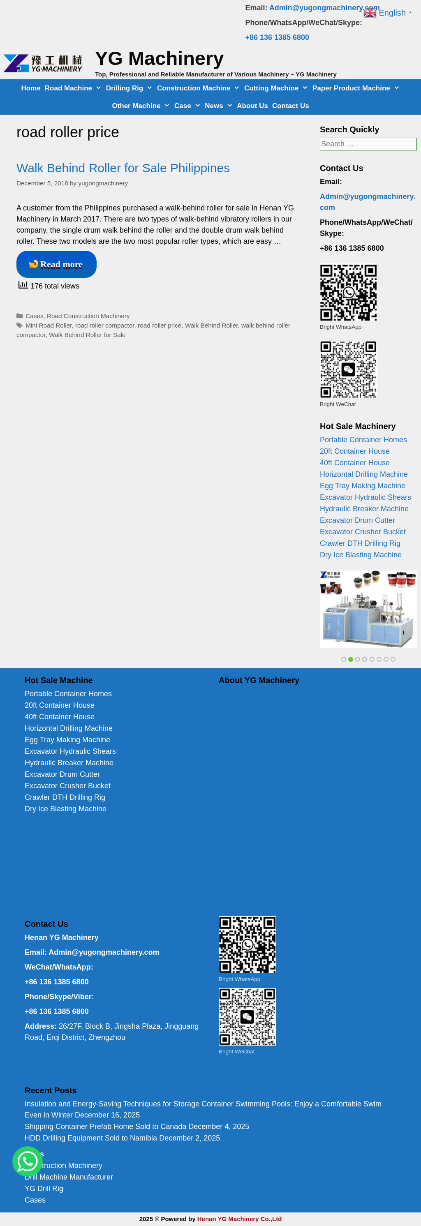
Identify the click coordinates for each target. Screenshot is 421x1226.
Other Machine (142, 106)
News (220, 106)
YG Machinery (159, 58)
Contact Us (290, 106)
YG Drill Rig (44, 1188)
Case (188, 106)
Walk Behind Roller (211, 325)
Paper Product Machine (357, 88)
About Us (252, 106)
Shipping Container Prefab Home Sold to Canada (105, 1126)
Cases (34, 315)
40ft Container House (355, 463)
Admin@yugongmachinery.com (324, 8)
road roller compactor (104, 325)
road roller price (159, 325)
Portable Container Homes (363, 440)
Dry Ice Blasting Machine (361, 555)
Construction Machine (199, 88)
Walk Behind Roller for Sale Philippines (123, 168)
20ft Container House (355, 451)
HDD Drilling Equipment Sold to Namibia (91, 1138)
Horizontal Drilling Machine (364, 474)
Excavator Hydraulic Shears (365, 497)
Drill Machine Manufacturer (69, 1177)
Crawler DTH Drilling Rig (360, 543)
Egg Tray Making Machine (362, 486)
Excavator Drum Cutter (357, 520)
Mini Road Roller (48, 325)
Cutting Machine (277, 88)
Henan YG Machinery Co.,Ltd (239, 1218)
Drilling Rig (130, 88)
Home (31, 88)
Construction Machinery (63, 1165)
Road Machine (74, 88)
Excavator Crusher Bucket (363, 532)
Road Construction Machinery (88, 315)
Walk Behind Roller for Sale (87, 334)
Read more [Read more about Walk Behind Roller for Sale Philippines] (61, 264)
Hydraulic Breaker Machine (364, 509)
